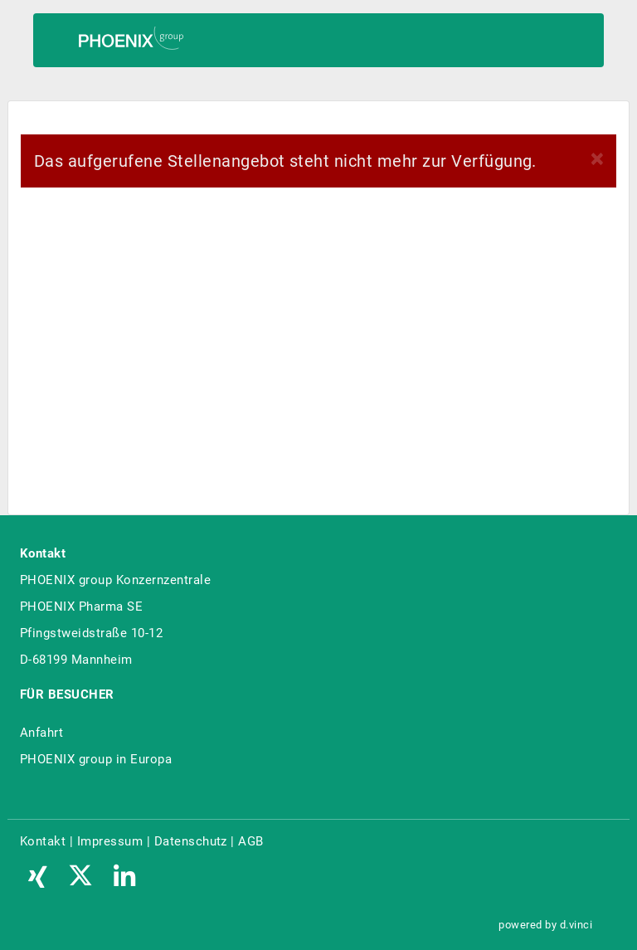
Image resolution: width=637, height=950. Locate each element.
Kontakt (43, 841)
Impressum (110, 841)
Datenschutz (190, 841)
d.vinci (576, 924)
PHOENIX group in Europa (96, 759)
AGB (250, 841)
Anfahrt (41, 732)
